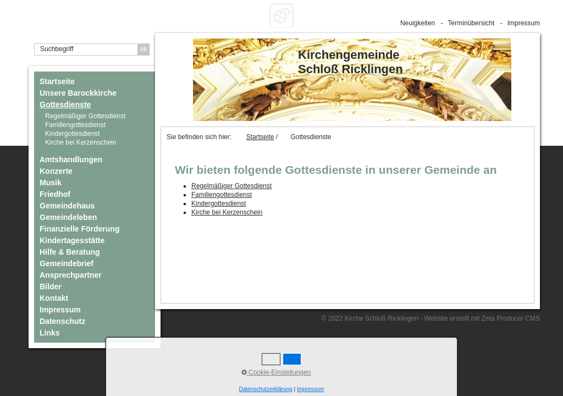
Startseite (57, 81)
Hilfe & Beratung (70, 252)
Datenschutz (62, 321)
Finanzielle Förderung (79, 228)
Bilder (51, 286)
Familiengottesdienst (75, 125)
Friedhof (55, 194)
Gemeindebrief (66, 263)
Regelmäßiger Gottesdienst (85, 116)
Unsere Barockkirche (78, 93)
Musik (51, 182)
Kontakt (54, 298)
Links (50, 332)
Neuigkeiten (417, 23)
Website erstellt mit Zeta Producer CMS (482, 318)
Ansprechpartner (71, 275)
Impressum (523, 23)
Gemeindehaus (67, 205)
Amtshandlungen (71, 159)
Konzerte (56, 171)
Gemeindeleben (68, 217)
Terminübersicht (471, 23)
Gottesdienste (65, 104)
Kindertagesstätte (72, 240)
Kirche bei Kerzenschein (80, 142)
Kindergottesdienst (72, 134)
